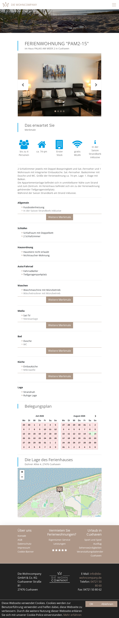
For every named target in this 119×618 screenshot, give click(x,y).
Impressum (24, 547)
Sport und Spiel (93, 539)
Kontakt (22, 535)
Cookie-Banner (26, 551)
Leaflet (98, 516)
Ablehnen (107, 604)
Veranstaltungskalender (90, 551)
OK (91, 604)
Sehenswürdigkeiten (90, 547)
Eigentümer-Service (59, 539)
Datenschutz (24, 543)
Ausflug (97, 543)
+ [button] (22, 472)
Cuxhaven (96, 555)
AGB (20, 539)
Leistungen (59, 543)
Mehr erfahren (72, 615)
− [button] (22, 477)
